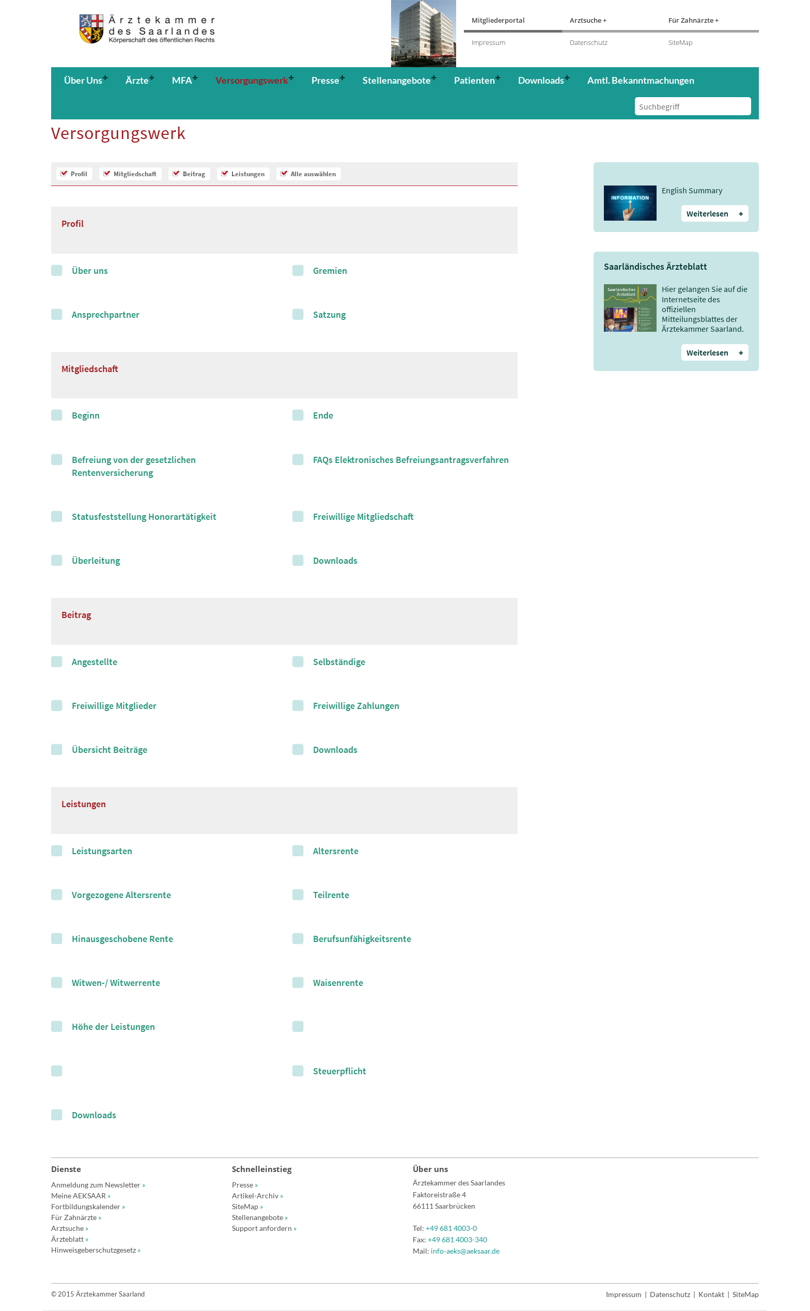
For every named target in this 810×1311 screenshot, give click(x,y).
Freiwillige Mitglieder (114, 706)
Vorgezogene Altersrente (121, 895)
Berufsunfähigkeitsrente (362, 939)
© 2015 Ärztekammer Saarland (98, 1294)
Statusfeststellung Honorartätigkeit (144, 516)
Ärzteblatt (69, 1239)
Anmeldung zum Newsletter (98, 1184)
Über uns (90, 270)
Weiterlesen (715, 213)
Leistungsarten (102, 851)
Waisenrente (338, 983)
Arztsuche (69, 1228)
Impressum (488, 42)
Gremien (330, 270)
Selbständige (339, 662)
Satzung (329, 314)
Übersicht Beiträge (109, 749)
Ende (323, 415)
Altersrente (336, 851)
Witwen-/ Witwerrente (116, 983)
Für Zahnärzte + (693, 20)
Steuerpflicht (339, 1071)
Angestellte (94, 662)
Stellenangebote (260, 1217)
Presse (245, 1184)
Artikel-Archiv (257, 1195)
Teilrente (331, 895)
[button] (89, 80)
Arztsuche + (588, 20)
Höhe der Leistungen (113, 1026)
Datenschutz (589, 42)
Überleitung (96, 560)
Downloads (335, 560)
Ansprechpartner (105, 314)
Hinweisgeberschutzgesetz (96, 1249)
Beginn (86, 415)
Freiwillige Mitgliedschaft (363, 516)
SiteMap (680, 42)
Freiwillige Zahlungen (356, 706)
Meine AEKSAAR (81, 1195)
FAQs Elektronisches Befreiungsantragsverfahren (411, 460)
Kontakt (711, 1294)
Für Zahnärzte (76, 1217)
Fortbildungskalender (88, 1206)
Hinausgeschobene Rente (122, 939)
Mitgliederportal (498, 20)
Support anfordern (264, 1228)
